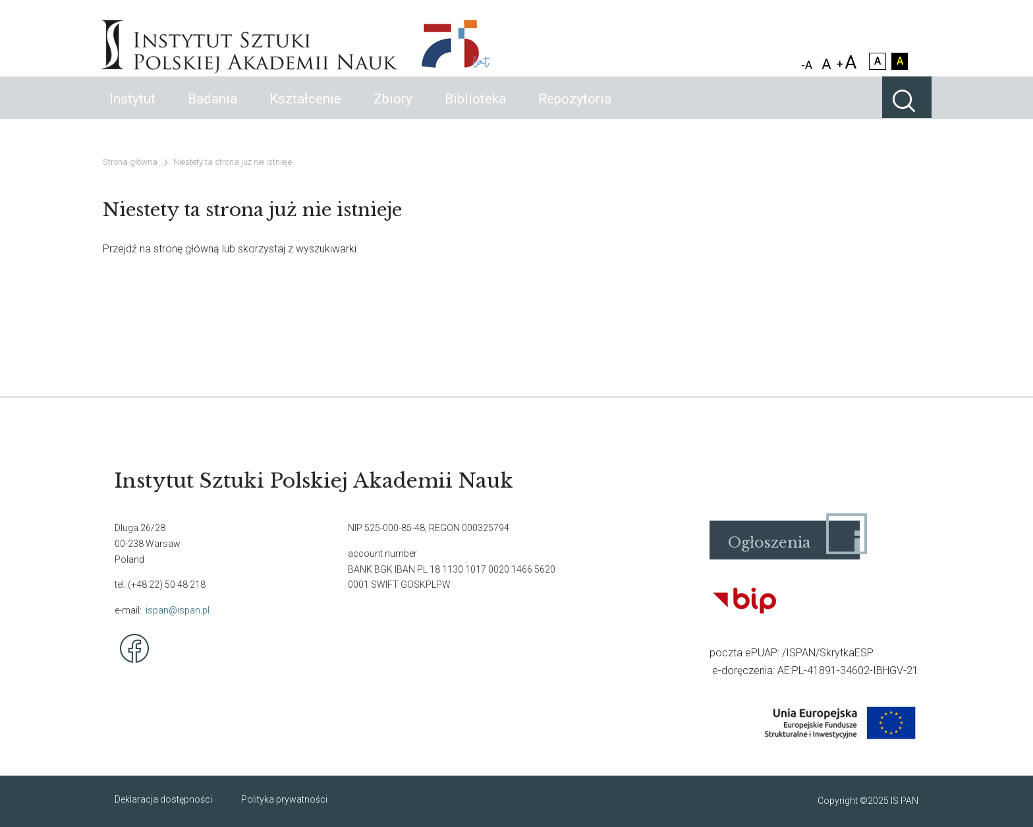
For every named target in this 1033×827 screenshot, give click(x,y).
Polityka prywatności (284, 799)
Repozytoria (574, 112)
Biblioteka (475, 112)
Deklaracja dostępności (163, 799)
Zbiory (393, 112)
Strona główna (130, 162)
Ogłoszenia (769, 543)
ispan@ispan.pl (177, 610)
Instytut (132, 112)
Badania (212, 112)
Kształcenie (305, 112)
